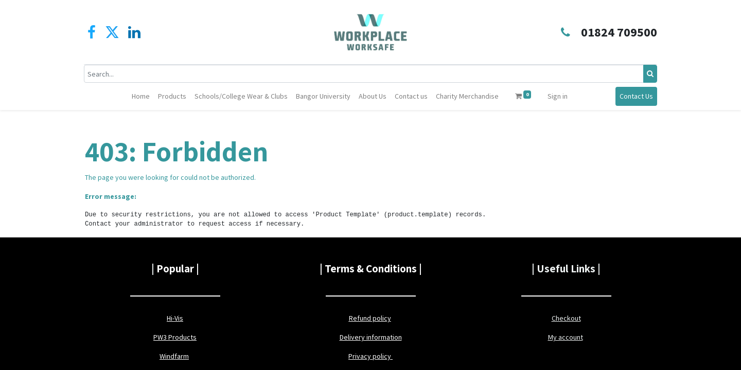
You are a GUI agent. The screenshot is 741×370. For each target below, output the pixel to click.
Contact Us (635, 96)
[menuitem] (141, 96)
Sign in (558, 96)
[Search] (649, 74)
